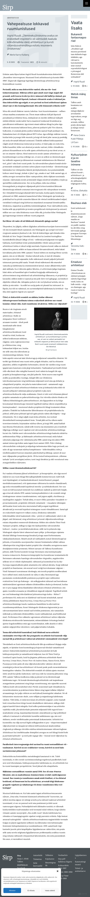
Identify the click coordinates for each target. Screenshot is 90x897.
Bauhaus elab (79, 203)
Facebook (21, 868)
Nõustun (12, 890)
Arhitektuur (13, 18)
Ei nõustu (31, 890)
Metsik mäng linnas (78, 96)
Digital (82, 894)
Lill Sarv (74, 142)
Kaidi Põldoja (77, 138)
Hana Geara (79, 135)
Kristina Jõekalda (79, 190)
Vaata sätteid (50, 890)
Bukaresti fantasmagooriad (78, 38)
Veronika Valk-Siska (77, 248)
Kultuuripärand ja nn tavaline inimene (79, 159)
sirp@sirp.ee (22, 865)
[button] (57, 871)
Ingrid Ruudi (79, 81)
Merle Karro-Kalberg (19, 54)
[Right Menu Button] (86, 3)
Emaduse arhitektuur (77, 264)
